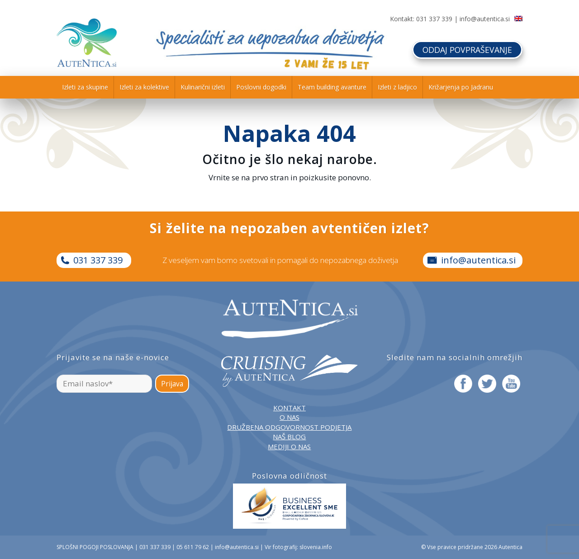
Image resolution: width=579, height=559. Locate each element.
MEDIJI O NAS (289, 446)
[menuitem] (85, 87)
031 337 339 (434, 18)
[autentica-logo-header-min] (87, 43)
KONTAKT (289, 407)
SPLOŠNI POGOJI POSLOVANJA (95, 547)
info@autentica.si (485, 18)
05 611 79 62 (192, 547)
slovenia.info (315, 547)
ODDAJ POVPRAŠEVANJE (466, 49)
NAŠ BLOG (289, 436)
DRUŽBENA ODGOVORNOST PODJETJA (289, 427)
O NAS (289, 417)
